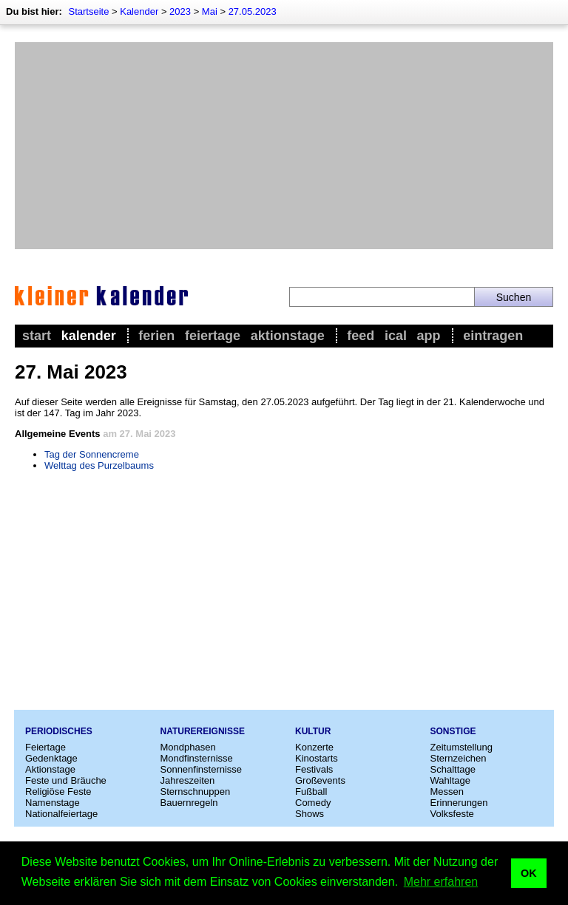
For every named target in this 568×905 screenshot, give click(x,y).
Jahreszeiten (187, 780)
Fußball (311, 791)
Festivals (314, 769)
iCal (396, 335)
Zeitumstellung (461, 747)
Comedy (313, 802)
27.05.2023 (253, 11)
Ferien (156, 335)
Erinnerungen (459, 802)
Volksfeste (452, 813)
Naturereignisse (202, 731)
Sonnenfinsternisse (201, 769)
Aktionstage (288, 335)
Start (36, 335)
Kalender (139, 11)
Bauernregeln (189, 802)
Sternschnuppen (195, 791)
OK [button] (529, 873)
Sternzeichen (458, 758)
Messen (447, 791)
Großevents (320, 780)
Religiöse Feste (58, 791)
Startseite (88, 11)
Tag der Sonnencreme (91, 454)
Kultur (313, 731)
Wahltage (450, 780)
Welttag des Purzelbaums (99, 465)
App (429, 335)
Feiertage (212, 335)
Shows (309, 813)
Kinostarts (316, 758)
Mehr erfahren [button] (441, 881)
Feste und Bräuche (65, 780)
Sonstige (453, 731)
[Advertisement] (284, 145)
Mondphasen (188, 747)
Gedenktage (51, 758)
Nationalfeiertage (61, 813)
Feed (360, 335)
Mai (209, 11)
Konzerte (314, 747)
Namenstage (52, 802)
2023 (180, 11)
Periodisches (58, 731)
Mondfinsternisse (196, 758)
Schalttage (453, 769)
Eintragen (493, 335)
